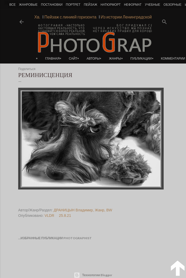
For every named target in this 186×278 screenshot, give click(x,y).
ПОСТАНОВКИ (52, 5)
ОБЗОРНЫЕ (173, 5)
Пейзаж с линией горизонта (69, 16)
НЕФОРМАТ (132, 5)
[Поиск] (164, 20)
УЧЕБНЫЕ (152, 5)
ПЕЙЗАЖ (90, 5)
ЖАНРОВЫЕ (28, 5)
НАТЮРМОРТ (111, 5)
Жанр (99, 210)
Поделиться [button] (26, 69)
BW (109, 210)
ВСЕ (12, 5)
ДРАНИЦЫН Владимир (73, 210)
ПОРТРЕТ (73, 5)
